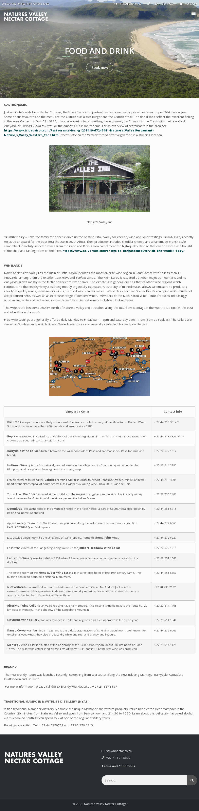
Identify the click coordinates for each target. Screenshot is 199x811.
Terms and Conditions (118, 766)
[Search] (192, 780)
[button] (193, 13)
